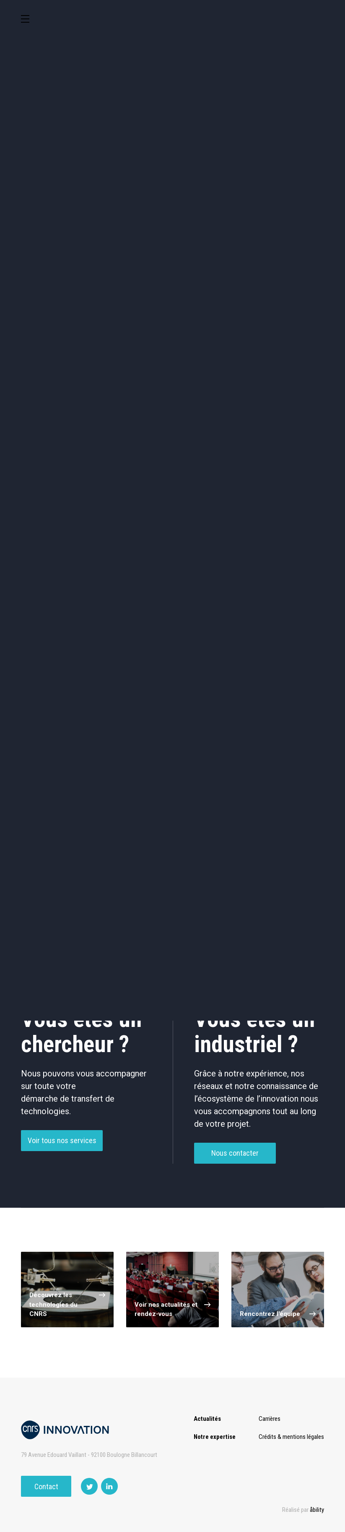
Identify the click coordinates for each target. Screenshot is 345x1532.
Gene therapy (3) (61, 761)
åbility (317, 1510)
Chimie (133, 275)
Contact (46, 1486)
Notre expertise (215, 1437)
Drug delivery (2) (62, 792)
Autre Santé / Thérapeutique (152, 676)
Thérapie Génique (152, 644)
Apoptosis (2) (242, 761)
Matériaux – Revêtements (289, 311)
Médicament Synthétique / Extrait (152, 613)
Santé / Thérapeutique (134, 311)
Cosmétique (133, 239)
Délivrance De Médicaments (62, 613)
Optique (55, 346)
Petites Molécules (242, 612)
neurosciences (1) (62, 732)
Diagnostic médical (211, 310)
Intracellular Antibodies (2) (152, 792)
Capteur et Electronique (289, 275)
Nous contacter (235, 1172)
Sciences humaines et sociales (289, 239)
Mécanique (55, 310)
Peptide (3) (152, 761)
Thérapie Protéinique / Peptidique (242, 645)
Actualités (207, 1419)
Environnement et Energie (56, 239)
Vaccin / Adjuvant (61, 676)
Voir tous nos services (62, 1160)
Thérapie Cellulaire (62, 644)
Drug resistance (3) (242, 732)
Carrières (269, 1419)
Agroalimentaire (56, 275)
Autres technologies (289, 346)
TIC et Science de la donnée (211, 239)
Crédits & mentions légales (291, 1437)
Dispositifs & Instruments (211, 275)
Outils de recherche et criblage (172, 348)
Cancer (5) (152, 732)
